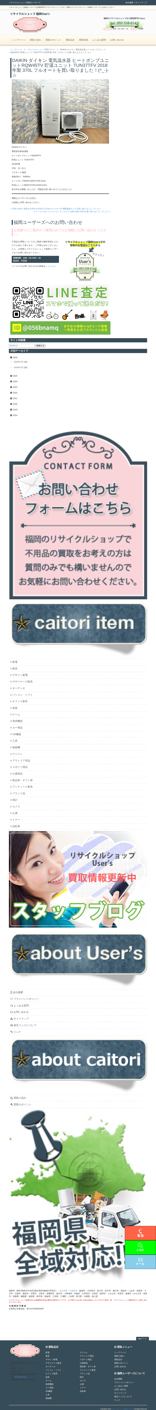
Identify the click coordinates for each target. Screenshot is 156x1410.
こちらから (51, 266)
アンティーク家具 (21, 786)
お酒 (13, 813)
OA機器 (15, 734)
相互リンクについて (23, 1025)
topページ (142, 1339)
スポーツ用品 (19, 767)
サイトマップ (141, 2)
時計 (13, 800)
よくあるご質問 (121, 1386)
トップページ (18, 40)
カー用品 (16, 727)
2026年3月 (18, 367)
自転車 (15, 826)
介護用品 (16, 773)
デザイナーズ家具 (21, 681)
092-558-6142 (21, 1377)
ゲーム (15, 714)
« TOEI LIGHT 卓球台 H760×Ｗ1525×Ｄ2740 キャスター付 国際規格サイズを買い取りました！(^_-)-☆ (55, 209)
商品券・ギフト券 (21, 780)
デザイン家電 (19, 675)
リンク (15, 1031)
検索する (40, 345)
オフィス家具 (19, 701)
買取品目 (70, 40)
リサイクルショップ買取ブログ (41, 49)
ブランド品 (17, 793)
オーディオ (17, 688)
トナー (15, 819)
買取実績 (83, 40)
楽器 (13, 708)
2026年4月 (18, 362)
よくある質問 (99, 40)
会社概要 (129, 2)
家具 (13, 668)
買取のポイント (53, 40)
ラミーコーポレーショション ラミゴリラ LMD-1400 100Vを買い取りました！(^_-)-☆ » (71, 211)
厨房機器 (16, 721)
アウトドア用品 (20, 760)
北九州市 (63, 1291)
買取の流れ (35, 40)
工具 (13, 740)
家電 (13, 662)
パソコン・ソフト (21, 694)
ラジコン (16, 754)
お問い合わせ (117, 40)
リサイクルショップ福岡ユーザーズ (122, 1409)
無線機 (15, 747)
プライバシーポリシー (24, 999)
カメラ (15, 806)
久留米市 (73, 1291)
